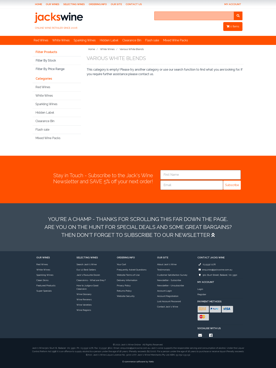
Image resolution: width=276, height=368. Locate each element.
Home (38, 4)
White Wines (61, 40)
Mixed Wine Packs (175, 40)
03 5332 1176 (206, 264)
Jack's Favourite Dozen (88, 275)
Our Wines (52, 4)
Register (201, 294)
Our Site (116, 4)
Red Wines (41, 40)
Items (232, 26)
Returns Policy (124, 290)
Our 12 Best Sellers (86, 269)
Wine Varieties (84, 304)
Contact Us (134, 4)
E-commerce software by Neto (138, 361)
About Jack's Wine (167, 264)
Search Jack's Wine (86, 264)
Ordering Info (98, 4)
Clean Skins (42, 280)
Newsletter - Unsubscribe (170, 285)
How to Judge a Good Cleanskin (87, 287)
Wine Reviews (84, 299)
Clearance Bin (131, 40)
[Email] (191, 185)
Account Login (164, 290)
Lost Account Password (169, 301)
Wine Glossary (84, 294)
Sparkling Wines (85, 40)
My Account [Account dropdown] (232, 4)
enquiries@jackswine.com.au (214, 269)
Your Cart (121, 264)
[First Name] (200, 174)
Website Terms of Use (128, 275)
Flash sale (152, 40)
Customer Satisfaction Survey (172, 275)
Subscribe (232, 185)
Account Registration (167, 296)
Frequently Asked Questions (131, 269)
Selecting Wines (74, 4)
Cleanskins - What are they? (91, 280)
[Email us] (200, 335)
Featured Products (45, 285)
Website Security (126, 296)
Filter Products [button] (46, 52)
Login (200, 289)
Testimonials (163, 269)
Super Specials (44, 290)
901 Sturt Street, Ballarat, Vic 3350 (217, 275)
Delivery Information (127, 280)
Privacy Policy (124, 285)
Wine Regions (83, 310)
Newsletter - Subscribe (169, 280)
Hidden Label (109, 40)
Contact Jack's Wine (167, 306)
